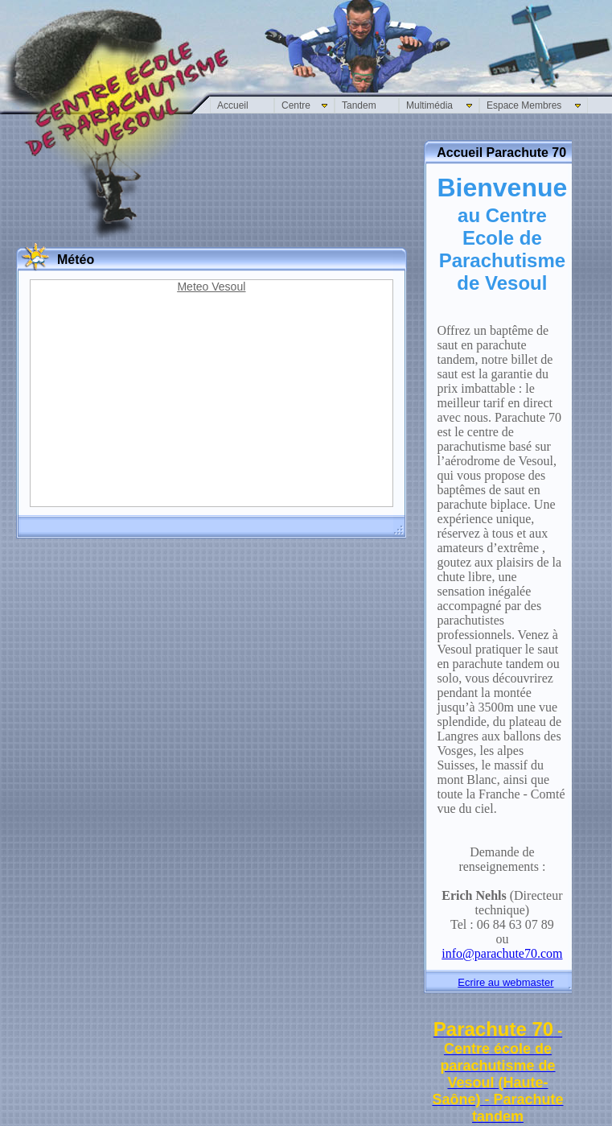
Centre (295, 105)
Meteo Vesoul (211, 286)
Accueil (232, 105)
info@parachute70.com (502, 953)
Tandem (359, 105)
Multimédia (429, 105)
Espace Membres (524, 105)
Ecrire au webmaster (505, 982)
